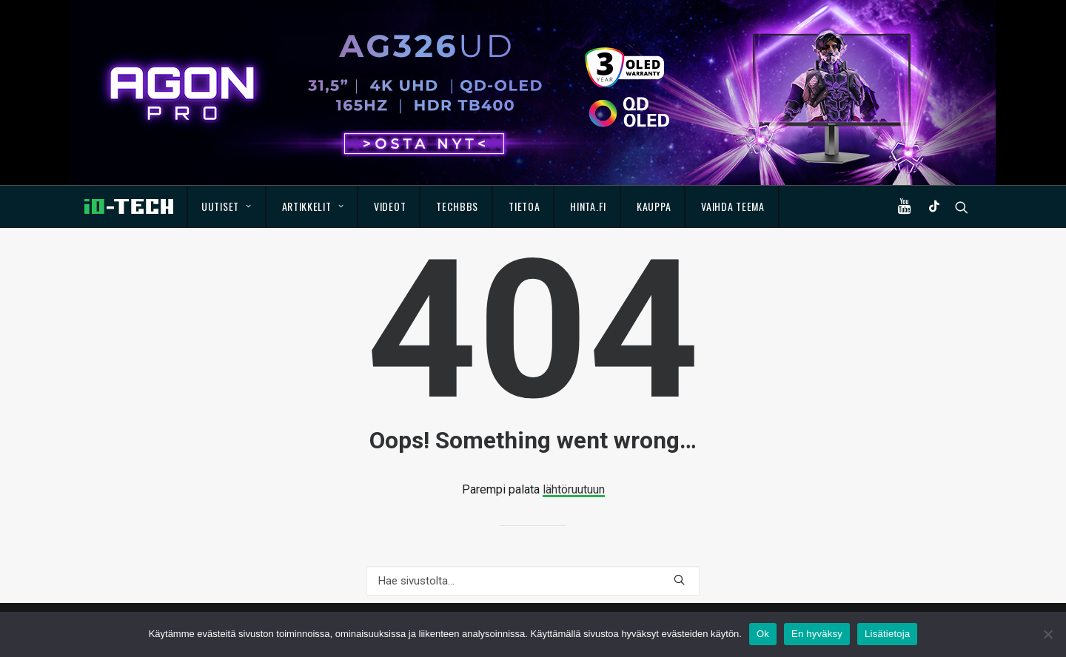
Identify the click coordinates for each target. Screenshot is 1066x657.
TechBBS (457, 206)
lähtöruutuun (574, 489)
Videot (390, 206)
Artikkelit (313, 206)
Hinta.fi (588, 206)
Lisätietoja (887, 633)
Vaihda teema (732, 206)
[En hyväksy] (1047, 634)
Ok (763, 633)
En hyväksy (816, 633)
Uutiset (226, 206)
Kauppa (654, 206)
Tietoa (524, 206)
